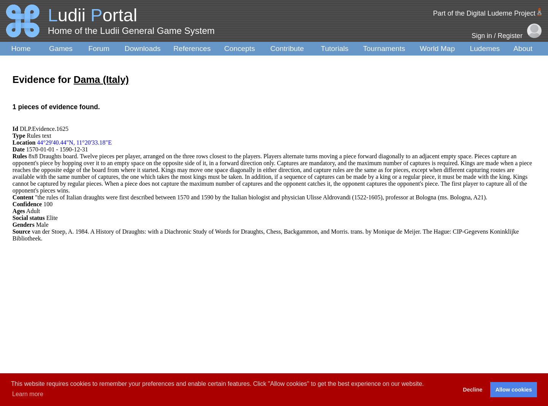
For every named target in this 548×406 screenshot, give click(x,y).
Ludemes (485, 49)
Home (20, 49)
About (522, 49)
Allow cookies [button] (514, 390)
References (192, 49)
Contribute (287, 49)
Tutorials (335, 49)
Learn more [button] (27, 394)
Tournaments (384, 49)
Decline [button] (472, 390)
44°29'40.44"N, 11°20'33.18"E (74, 142)
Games (61, 49)
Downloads (143, 49)
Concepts (239, 49)
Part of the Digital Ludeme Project (484, 13)
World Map (437, 49)
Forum (98, 49)
